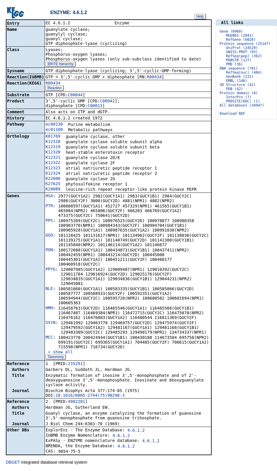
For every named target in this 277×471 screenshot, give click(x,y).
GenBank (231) (240, 77)
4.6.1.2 (136, 430)
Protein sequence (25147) (245, 44)
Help (200, 16)
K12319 (52, 147)
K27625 (52, 184)
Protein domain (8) (239, 93)
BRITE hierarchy (60, 65)
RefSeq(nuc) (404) (244, 72)
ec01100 (54, 130)
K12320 (52, 152)
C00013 (95, 106)
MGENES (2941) (240, 35)
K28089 (52, 189)
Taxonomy (55, 357)
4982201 (76, 402)
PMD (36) (234, 64)
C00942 (107, 101)
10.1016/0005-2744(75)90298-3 (90, 396)
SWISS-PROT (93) (242, 52)
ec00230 (54, 124)
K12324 (52, 173)
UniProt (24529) (242, 48)
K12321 (52, 158)
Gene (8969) (231, 31)
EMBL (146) (236, 81)
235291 (75, 364)
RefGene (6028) (241, 40)
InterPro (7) (238, 97)
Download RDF (232, 114)
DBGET (13, 462)
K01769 (52, 136)
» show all (59, 352)
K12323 (52, 168)
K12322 (52, 163)
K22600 (52, 179)
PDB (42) (234, 89)
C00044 (75, 95)
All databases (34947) (242, 105)
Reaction (54, 89)
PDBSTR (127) (238, 60)
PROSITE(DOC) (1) (243, 101)
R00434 (154, 77)
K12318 (52, 142)
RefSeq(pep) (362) (244, 56)
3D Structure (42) (238, 85)
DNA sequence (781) (239, 68)
